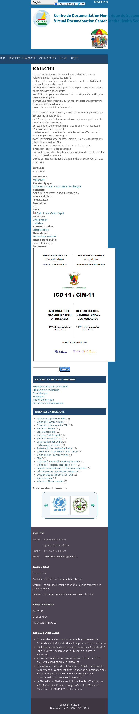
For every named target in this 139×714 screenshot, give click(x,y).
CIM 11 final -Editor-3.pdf (50, 213)
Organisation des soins (49, 441)
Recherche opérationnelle (51, 418)
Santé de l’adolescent (48, 435)
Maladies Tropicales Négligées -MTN (56, 464)
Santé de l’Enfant (46, 428)
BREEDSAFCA (40, 616)
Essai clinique (40, 393)
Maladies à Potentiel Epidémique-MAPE (58, 461)
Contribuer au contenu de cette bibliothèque (57, 579)
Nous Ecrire (39, 573)
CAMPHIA (38, 611)
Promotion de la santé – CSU (52, 425)
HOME (63, 58)
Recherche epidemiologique (48, 403)
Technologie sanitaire (45, 236)
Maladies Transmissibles (50, 421)
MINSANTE (39, 180)
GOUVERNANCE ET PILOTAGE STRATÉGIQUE (57, 186)
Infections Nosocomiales (50, 481)
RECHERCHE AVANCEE (22, 58)
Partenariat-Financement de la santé (57, 451)
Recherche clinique (43, 399)
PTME (40, 458)
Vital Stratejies (41, 229)
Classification (40, 219)
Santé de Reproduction (49, 438)
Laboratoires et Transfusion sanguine (57, 471)
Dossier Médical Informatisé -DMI (55, 474)
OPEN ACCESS (47, 58)
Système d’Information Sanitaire (54, 448)
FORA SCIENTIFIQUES (44, 622)
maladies (38, 223)
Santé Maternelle (46, 431)
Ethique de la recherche (46, 389)
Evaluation (39, 396)
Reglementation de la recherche (50, 386)
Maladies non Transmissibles (52, 454)
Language (39, 167)
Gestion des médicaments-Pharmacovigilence (62, 468)
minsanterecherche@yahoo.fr (61, 556)
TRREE (74, 58)
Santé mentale (45, 478)
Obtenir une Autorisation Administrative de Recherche (63, 594)
